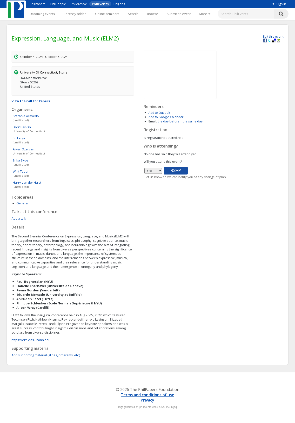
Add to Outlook (159, 112)
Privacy (147, 400)
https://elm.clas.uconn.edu (31, 340)
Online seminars (107, 14)
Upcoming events (42, 14)
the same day (193, 121)
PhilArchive (79, 4)
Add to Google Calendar (165, 117)
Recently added (75, 14)
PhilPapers (38, 4)
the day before (169, 121)
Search (133, 14)
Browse (152, 14)
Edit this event (273, 36)
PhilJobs (119, 4)
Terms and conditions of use (147, 394)
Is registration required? (161, 137)
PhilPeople (58, 4)
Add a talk (19, 218)
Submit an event (179, 14)
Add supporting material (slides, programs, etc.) (46, 355)
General (22, 203)
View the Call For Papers (31, 101)
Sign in (279, 4)
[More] (204, 13)
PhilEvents (100, 4)
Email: (152, 121)
